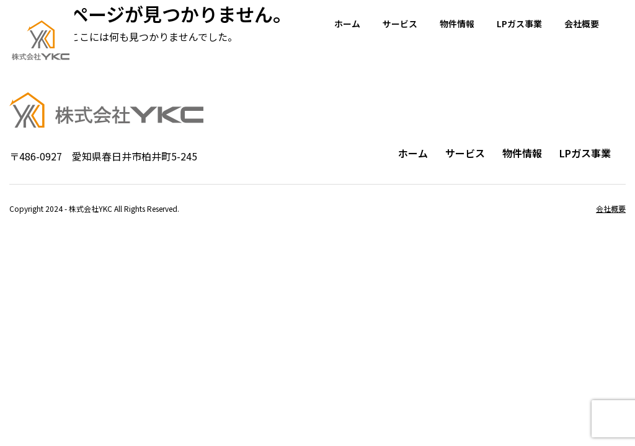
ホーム (347, 23)
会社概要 (581, 23)
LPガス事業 (519, 23)
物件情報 (457, 23)
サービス (400, 23)
